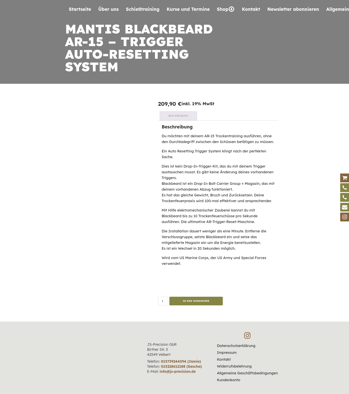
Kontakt (251, 9)
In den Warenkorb (196, 300)
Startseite (80, 9)
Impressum (227, 352)
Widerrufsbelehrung (234, 366)
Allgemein (337, 9)
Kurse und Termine (188, 9)
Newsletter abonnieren (293, 9)
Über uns (108, 9)
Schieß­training (142, 9)
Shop (226, 9)
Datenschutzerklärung (236, 345)
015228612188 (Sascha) (181, 366)
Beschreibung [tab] (178, 115)
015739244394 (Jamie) (181, 361)
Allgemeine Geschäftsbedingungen (247, 373)
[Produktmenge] (163, 301)
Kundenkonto (228, 379)
